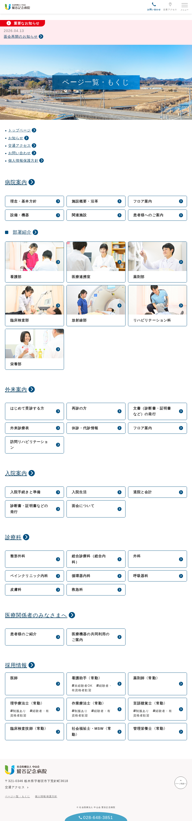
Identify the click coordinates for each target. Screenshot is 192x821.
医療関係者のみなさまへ (36, 615)
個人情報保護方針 (23, 160)
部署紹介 (22, 232)
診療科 (13, 537)
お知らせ (15, 138)
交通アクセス (170, 6)
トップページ (19, 130)
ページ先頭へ (180, 782)
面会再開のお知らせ (21, 36)
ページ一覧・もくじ (17, 796)
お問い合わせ (19, 153)
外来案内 (16, 389)
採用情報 (16, 665)
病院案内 (16, 182)
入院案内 (16, 473)
